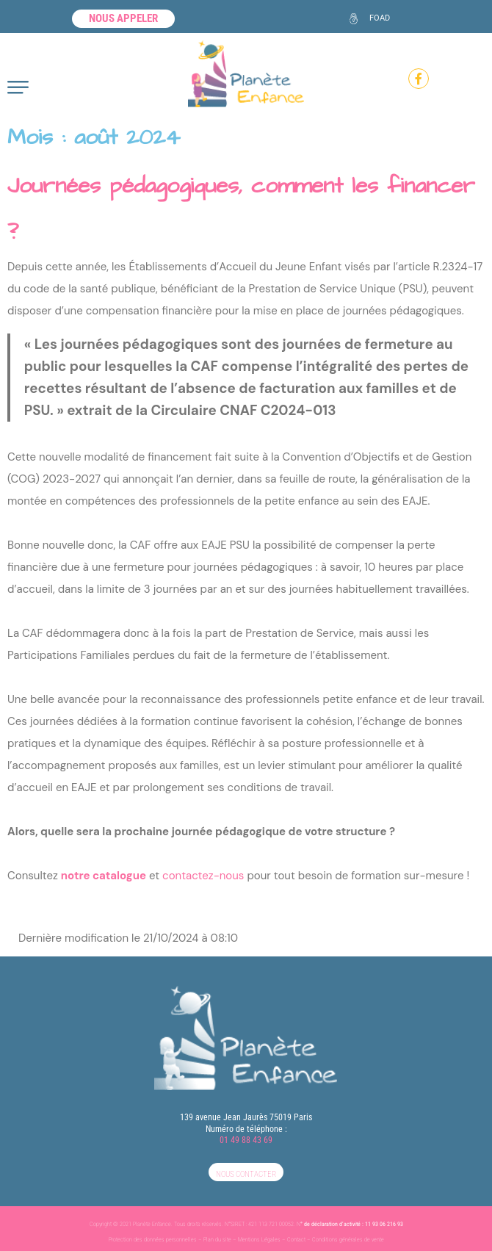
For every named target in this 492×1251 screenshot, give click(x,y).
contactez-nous (203, 875)
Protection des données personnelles (153, 1239)
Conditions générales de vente (348, 1239)
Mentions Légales (259, 1239)
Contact (296, 1239)
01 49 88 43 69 (246, 1140)
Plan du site (217, 1239)
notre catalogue (103, 875)
